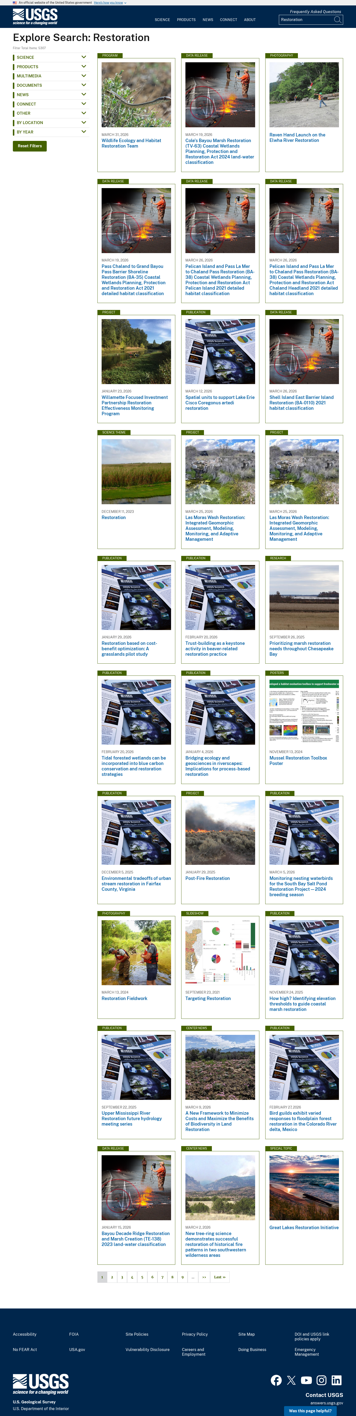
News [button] (23, 94)
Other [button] (23, 113)
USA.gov (77, 1350)
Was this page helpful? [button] (310, 1411)
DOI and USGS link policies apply (312, 1336)
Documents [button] (29, 85)
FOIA (74, 1334)
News (208, 20)
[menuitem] (162, 16)
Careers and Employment (193, 1352)
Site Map (246, 1334)
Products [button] (27, 67)
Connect (228, 20)
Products (186, 20)
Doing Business (252, 1350)
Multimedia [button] (29, 76)
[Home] (35, 24)
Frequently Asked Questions (315, 11)
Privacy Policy (195, 1334)
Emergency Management (307, 1352)
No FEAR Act (25, 1350)
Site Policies (137, 1334)
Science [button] (25, 57)
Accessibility (25, 1334)
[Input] (311, 20)
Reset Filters (30, 146)
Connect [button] (26, 104)
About (250, 20)
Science (162, 20)
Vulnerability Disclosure (148, 1350)
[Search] (338, 20)
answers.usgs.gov (327, 1403)
